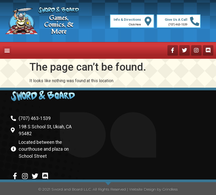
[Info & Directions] (148, 21)
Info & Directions (127, 20)
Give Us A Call (176, 20)
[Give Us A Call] (194, 21)
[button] (7, 50)
